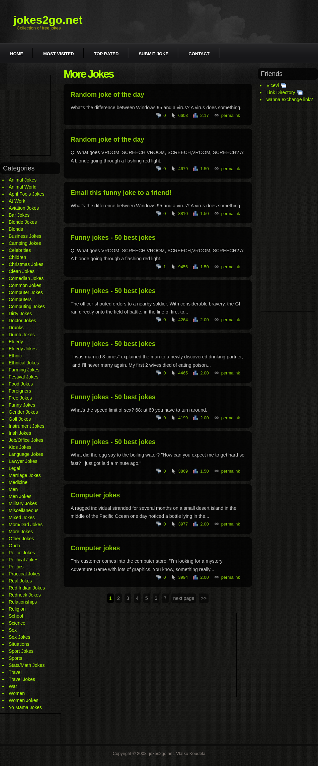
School (16, 616)
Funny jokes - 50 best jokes (113, 237)
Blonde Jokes (23, 222)
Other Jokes (21, 538)
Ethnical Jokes (24, 362)
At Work (17, 201)
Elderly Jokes (22, 348)
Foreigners (20, 391)
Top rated (106, 53)
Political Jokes (23, 559)
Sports (15, 658)
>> (204, 598)
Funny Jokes (22, 405)
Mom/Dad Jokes (26, 524)
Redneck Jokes (25, 595)
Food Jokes (21, 384)
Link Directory (280, 92)
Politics (16, 566)
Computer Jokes (26, 292)
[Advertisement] (30, 115)
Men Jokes (20, 496)
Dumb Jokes (22, 334)
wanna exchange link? (289, 99)
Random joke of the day (107, 94)
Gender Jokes (23, 412)
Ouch (14, 545)
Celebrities (20, 250)
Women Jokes (23, 700)
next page (183, 598)
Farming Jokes (24, 369)
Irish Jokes (20, 433)
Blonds (16, 229)
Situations (19, 644)
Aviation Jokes (24, 208)
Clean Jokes (21, 271)
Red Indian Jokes (27, 587)
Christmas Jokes (26, 264)
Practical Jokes (24, 573)
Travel (15, 672)
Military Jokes (23, 503)
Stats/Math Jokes (27, 665)
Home (16, 53)
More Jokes (21, 531)
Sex (13, 630)
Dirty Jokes (20, 313)
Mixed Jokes (22, 517)
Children (17, 257)
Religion (17, 609)
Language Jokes (26, 454)
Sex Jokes (19, 637)
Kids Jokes (20, 447)
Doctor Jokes (22, 320)
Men (13, 489)
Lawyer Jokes (23, 461)
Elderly (16, 341)
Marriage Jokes (25, 475)
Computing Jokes (27, 306)
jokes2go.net (48, 19)
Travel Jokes (22, 679)
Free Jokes (20, 398)
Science (17, 623)
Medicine (18, 482)
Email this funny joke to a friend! (121, 192)
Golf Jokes (20, 419)
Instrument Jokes (27, 426)
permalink (230, 115)
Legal (14, 468)
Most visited (58, 53)
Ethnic (15, 355)
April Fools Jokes (27, 194)
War (13, 686)
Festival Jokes (23, 376)
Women (17, 693)
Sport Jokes (21, 651)
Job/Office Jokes (26, 440)
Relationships (23, 602)
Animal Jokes (22, 180)
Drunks (16, 327)
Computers (20, 299)
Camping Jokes (25, 243)
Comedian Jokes (26, 278)
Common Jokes (25, 285)
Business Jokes (25, 236)
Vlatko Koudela (190, 753)
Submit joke (153, 53)
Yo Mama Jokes (25, 707)
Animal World (22, 187)
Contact (199, 53)
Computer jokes (95, 495)
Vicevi (272, 85)
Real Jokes (20, 580)
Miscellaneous (23, 510)
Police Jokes (22, 552)
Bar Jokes (19, 215)
